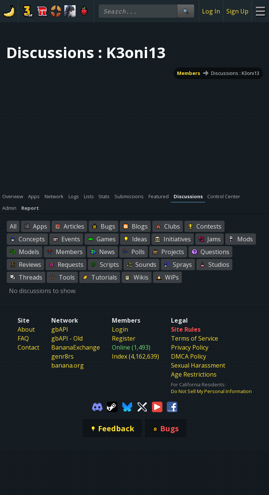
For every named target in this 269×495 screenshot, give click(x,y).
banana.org (67, 365)
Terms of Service (194, 338)
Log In (211, 11)
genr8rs (62, 356)
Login (120, 329)
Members (189, 73)
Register (123, 338)
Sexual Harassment (198, 365)
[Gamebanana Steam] (112, 406)
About (26, 329)
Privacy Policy (189, 347)
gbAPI (59, 329)
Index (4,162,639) (135, 356)
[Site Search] (185, 11)
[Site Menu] (260, 11)
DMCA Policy (188, 356)
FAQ (23, 338)
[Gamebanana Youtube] (157, 406)
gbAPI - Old (67, 338)
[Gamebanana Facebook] (172, 406)
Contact (28, 347)
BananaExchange (75, 347)
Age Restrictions (194, 374)
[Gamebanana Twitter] (142, 406)
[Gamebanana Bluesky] (127, 406)
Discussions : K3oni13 (235, 73)
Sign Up (237, 11)
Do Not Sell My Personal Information (211, 391)
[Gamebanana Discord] (97, 406)
